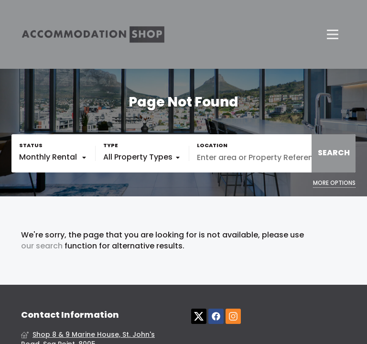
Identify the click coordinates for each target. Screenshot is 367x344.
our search (42, 246)
